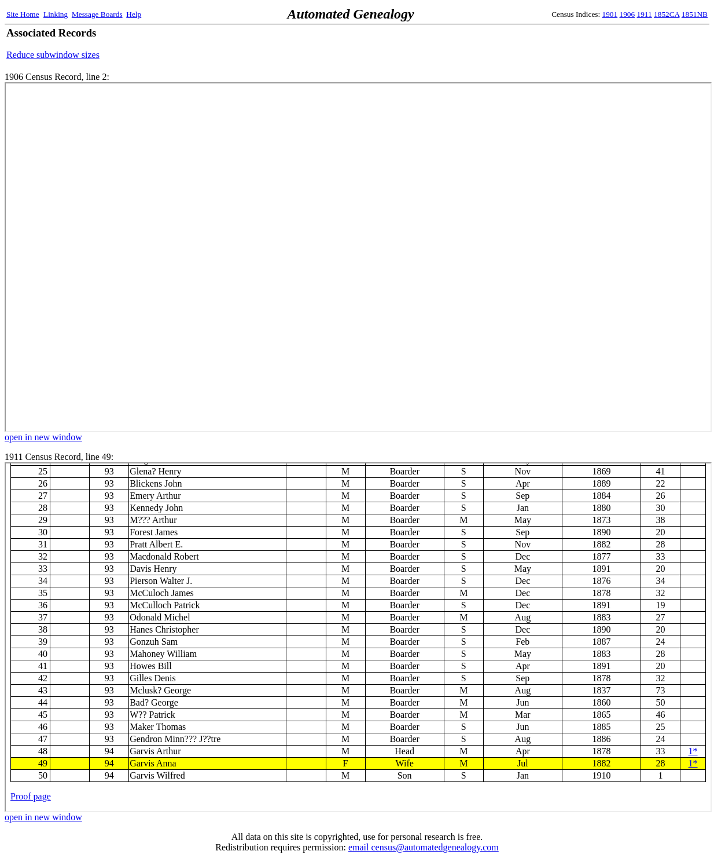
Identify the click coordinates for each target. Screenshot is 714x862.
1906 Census (358, 257)
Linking (55, 14)
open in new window (43, 437)
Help (133, 14)
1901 (610, 14)
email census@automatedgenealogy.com (423, 847)
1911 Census (358, 637)
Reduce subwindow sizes (53, 55)
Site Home (22, 14)
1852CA (666, 14)
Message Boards (97, 14)
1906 (627, 14)
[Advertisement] (572, 43)
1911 (644, 14)
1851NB (695, 14)
